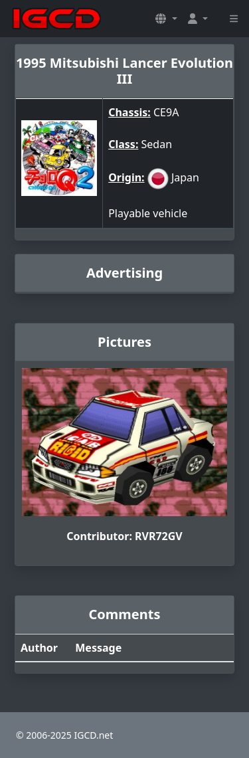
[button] (166, 18)
